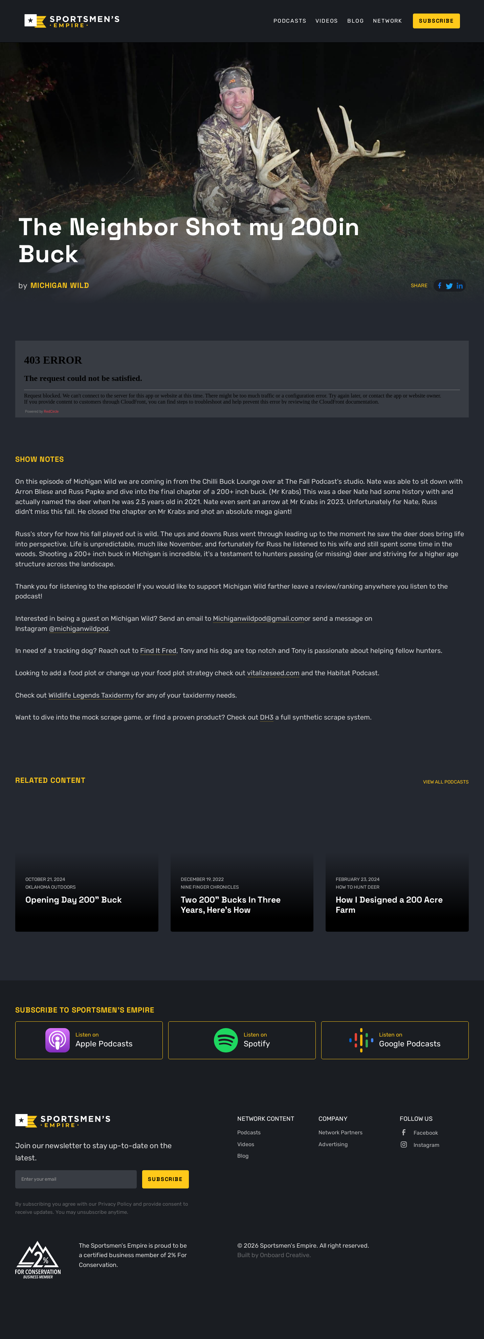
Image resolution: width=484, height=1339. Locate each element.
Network (387, 21)
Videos (326, 21)
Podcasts (289, 21)
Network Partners (340, 1132)
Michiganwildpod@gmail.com (258, 618)
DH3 (266, 717)
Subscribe (436, 20)
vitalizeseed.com (273, 673)
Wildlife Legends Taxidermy (91, 695)
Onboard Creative (284, 1254)
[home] (71, 21)
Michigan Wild (59, 285)
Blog (355, 21)
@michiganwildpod (79, 629)
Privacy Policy (115, 1204)
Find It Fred (158, 651)
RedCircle (51, 411)
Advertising (333, 1144)
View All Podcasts (446, 782)
